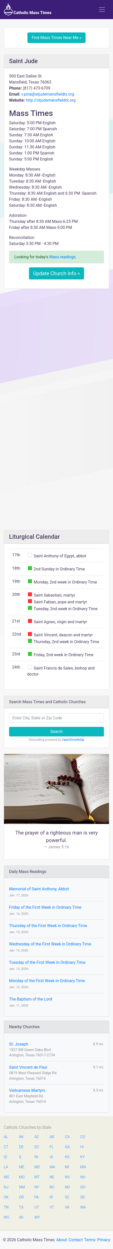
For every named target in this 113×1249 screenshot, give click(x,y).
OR (21, 1197)
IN (36, 1157)
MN (82, 1167)
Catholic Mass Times (28, 9)
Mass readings (62, 257)
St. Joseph (18, 1044)
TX (21, 1207)
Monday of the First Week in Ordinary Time (47, 980)
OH (82, 1187)
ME (21, 1167)
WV (6, 1217)
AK (21, 1137)
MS (6, 1177)
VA (67, 1207)
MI (67, 1167)
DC (36, 1147)
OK (6, 1197)
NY (36, 1187)
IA (51, 1157)
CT (6, 1147)
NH (82, 1177)
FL (52, 1147)
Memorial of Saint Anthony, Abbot (39, 889)
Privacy (103, 1239)
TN (6, 1207)
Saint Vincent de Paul (28, 1067)
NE (52, 1177)
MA (52, 1167)
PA (36, 1197)
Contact (75, 1239)
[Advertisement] (56, 351)
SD (82, 1197)
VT (52, 1207)
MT (37, 1177)
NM (21, 1187)
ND (67, 1187)
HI (82, 1147)
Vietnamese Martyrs (27, 1090)
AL (6, 1137)
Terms (90, 1239)
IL (20, 1157)
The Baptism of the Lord (30, 999)
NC (52, 1187)
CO (82, 1137)
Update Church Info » (56, 273)
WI (21, 1217)
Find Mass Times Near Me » (57, 37)
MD (37, 1167)
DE (21, 1147)
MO (21, 1177)
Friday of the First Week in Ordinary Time (45, 907)
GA (67, 1147)
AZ (36, 1137)
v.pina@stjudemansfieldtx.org (47, 94)
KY (82, 1157)
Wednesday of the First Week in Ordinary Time (50, 944)
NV (67, 1177)
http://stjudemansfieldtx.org (51, 100)
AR (52, 1137)
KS (67, 1157)
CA (67, 1137)
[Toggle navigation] (102, 10)
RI (51, 1197)
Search (56, 731)
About (61, 1239)
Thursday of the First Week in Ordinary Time (48, 925)
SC (67, 1197)
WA (82, 1207)
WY (37, 1217)
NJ (6, 1187)
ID (5, 1157)
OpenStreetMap (73, 739)
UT (36, 1207)
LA (6, 1167)
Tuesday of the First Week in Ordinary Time (47, 962)
